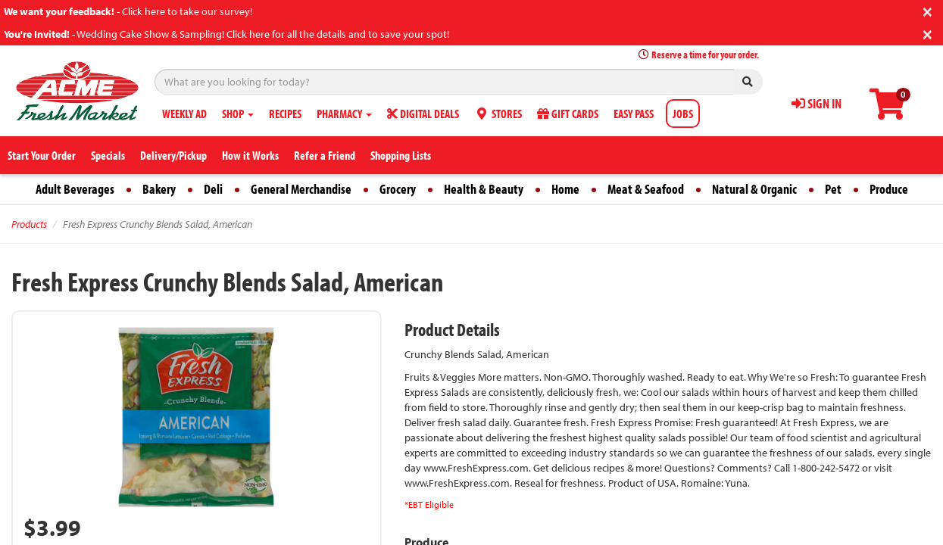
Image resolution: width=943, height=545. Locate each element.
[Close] (927, 10)
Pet (833, 189)
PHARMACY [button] (344, 113)
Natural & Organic (754, 189)
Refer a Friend (324, 155)
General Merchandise (301, 189)
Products (29, 224)
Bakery (159, 189)
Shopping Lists (400, 155)
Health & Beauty (483, 189)
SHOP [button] (238, 113)
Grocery (397, 189)
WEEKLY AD (184, 113)
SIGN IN (817, 103)
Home (565, 189)
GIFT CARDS (567, 113)
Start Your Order (42, 155)
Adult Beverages (75, 189)
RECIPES (285, 113)
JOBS (683, 113)
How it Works (250, 155)
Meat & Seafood (645, 189)
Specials (108, 155)
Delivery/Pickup (173, 155)
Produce (889, 189)
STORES (498, 113)
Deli (213, 189)
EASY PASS (634, 113)
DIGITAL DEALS (423, 113)
